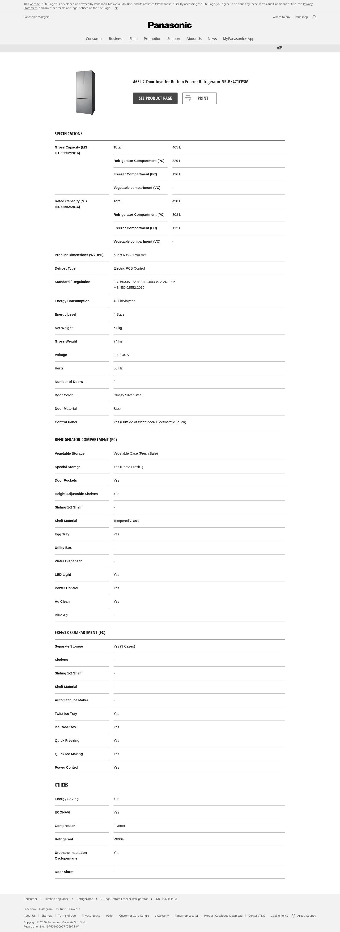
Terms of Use (67, 916)
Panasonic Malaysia (37, 17)
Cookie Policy (279, 916)
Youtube (60, 909)
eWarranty (162, 916)
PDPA (109, 916)
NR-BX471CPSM (166, 899)
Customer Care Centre (134, 916)
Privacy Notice (91, 916)
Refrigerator (85, 899)
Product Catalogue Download (223, 916)
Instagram (46, 909)
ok (116, 8)
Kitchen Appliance (57, 899)
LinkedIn (74, 909)
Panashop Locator (186, 916)
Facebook (30, 909)
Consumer (30, 899)
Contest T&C (256, 916)
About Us (30, 916)
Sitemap (47, 916)
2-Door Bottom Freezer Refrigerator (124, 899)
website (35, 4)
